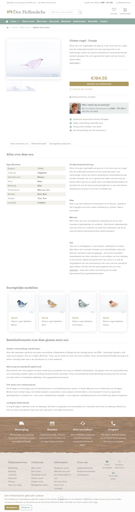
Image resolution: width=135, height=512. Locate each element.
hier (95, 502)
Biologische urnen (39, 484)
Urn (48, 189)
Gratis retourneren (48, 2)
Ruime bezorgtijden (107, 464)
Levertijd (58, 488)
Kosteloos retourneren (119, 464)
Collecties (37, 462)
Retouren (12, 478)
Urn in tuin (59, 484)
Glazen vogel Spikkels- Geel (52, 323)
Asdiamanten (79, 21)
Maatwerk (66, 21)
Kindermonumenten (86, 471)
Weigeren (25, 507)
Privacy (11, 481)
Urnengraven (83, 474)
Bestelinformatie (38, 143)
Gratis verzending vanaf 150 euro (22, 2)
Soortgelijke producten (60, 143)
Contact (103, 21)
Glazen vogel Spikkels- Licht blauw (82, 323)
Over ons (82, 462)
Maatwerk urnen (61, 467)
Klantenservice (125, 2)
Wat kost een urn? (62, 471)
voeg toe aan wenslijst (81, 89)
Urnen (15, 21)
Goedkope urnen (39, 474)
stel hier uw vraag (90, 111)
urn (80, 168)
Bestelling (13, 467)
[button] (80, 12)
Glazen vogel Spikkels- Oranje (113, 323)
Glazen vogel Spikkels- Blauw (21, 323)
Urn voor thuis (60, 481)
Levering (12, 474)
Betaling (12, 471)
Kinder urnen (37, 481)
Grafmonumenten (85, 467)
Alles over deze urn (19, 143)
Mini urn (41, 189)
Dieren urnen (28, 21)
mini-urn (98, 252)
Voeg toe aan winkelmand (99, 83)
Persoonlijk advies (113, 475)
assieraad (74, 270)
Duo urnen (54, 21)
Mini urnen (42, 21)
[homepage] (7, 21)
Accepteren (11, 507)
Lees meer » (75, 62)
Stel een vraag (14, 484)
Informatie (93, 21)
